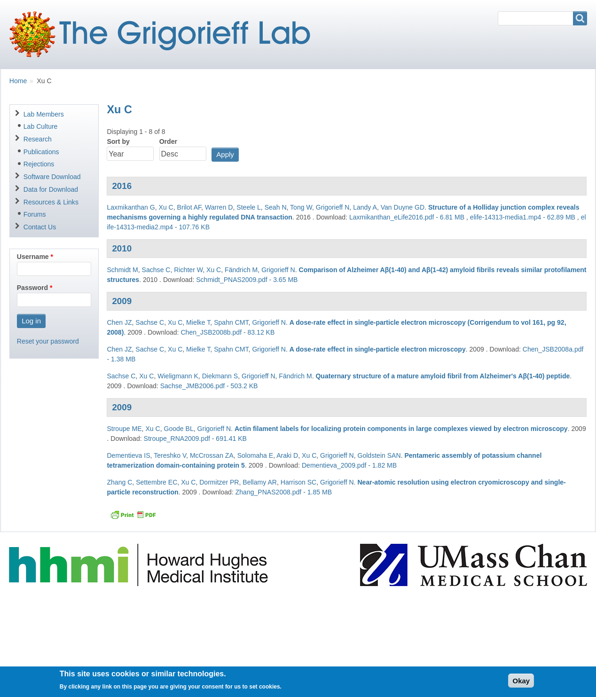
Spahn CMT (231, 322)
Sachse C (156, 270)
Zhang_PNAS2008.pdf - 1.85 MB (283, 492)
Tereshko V (170, 455)
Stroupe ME (124, 428)
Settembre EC (156, 482)
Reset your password (48, 341)
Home (18, 81)
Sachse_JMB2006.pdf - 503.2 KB (209, 386)
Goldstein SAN (378, 455)
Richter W (188, 270)
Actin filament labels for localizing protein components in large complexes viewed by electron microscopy (401, 428)
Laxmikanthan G (131, 207)
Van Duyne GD (402, 207)
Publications (41, 152)
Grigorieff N (333, 207)
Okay (521, 684)
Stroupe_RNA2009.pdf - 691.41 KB (195, 438)
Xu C (166, 207)
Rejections (39, 164)
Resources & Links (51, 202)
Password (32, 287)
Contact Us (40, 227)
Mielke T (198, 322)
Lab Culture (41, 126)
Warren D (219, 207)
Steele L (248, 207)
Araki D (287, 455)
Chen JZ (119, 322)
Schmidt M (122, 270)
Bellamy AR (260, 482)
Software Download (52, 176)
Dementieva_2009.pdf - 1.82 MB (349, 465)
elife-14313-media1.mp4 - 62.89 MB (522, 217)
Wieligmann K (177, 376)
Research (38, 139)
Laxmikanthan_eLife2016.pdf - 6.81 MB (406, 217)
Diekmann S (220, 376)
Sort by (118, 141)
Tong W (301, 207)
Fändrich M (241, 270)
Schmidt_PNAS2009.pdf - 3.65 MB (247, 279)
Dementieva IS (128, 455)
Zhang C (119, 482)
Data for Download (51, 189)
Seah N (276, 207)
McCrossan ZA (212, 455)
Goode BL (178, 428)
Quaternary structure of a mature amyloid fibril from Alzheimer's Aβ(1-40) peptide (442, 376)
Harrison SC (299, 482)
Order (168, 141)
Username (33, 256)
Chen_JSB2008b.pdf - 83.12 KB (227, 332)
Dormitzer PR (219, 482)
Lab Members (44, 114)
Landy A (365, 207)
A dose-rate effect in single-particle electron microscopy (378, 349)
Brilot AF (189, 207)
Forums (35, 214)
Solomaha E (255, 455)
